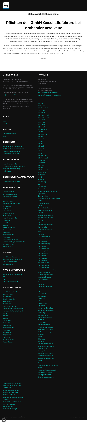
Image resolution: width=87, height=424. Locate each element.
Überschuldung (42, 352)
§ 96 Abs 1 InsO (43, 173)
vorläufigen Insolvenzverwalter (47, 373)
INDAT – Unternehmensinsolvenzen (14, 152)
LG (39, 295)
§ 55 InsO (41, 142)
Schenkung (41, 342)
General (40, 209)
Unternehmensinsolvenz (66, 42)
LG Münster (41, 302)
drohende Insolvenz (30, 37)
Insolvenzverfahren (12, 42)
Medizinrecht (7, 233)
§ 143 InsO (41, 126)
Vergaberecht (7, 338)
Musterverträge (7, 329)
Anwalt (40, 180)
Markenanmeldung (9, 231)
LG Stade (41, 304)
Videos (40, 371)
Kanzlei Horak (7, 324)
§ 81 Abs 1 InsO (43, 159)
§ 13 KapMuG (42, 116)
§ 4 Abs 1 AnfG (42, 137)
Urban (40, 364)
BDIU (4, 139)
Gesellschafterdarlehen (45, 211)
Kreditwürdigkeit (36, 42)
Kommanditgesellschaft (45, 278)
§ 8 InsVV (41, 154)
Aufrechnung (42, 185)
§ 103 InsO (41, 109)
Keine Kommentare (71, 45)
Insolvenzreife (77, 40)
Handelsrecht (7, 219)
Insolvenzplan (42, 259)
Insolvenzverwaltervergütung (47, 273)
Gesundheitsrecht (8, 305)
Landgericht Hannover (45, 290)
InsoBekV (41, 238)
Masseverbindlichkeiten (45, 311)
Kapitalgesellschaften (44, 276)
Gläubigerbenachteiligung (46, 221)
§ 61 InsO (41, 147)
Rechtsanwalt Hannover (10, 243)
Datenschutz (42, 190)
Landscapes (41, 292)
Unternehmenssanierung (45, 359)
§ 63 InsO (41, 149)
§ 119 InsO (41, 114)
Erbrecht (5, 212)
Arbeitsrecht (6, 124)
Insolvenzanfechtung (44, 240)
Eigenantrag (41, 37)
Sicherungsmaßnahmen (49, 42)
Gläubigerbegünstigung (53, 37)
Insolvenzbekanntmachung (11, 155)
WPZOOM (81, 420)
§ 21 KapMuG (42, 133)
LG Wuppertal (42, 307)
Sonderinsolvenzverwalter (46, 349)
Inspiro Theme (72, 420)
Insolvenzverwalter (24, 42)
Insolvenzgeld (46, 40)
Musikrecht (6, 236)
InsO (15, 40)
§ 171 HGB (41, 128)
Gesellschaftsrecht (8, 217)
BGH (39, 187)
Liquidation (41, 309)
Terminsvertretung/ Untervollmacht (14, 245)
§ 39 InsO (41, 135)
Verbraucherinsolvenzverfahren (48, 369)
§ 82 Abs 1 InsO (43, 161)
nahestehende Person (45, 321)
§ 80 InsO (41, 156)
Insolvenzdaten (42, 245)
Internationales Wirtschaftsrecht (13, 312)
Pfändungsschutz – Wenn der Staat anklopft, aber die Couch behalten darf (12, 389)
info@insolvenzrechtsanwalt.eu (12, 98)
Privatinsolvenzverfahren (45, 330)
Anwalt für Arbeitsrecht (10, 198)
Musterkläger (42, 316)
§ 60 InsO (41, 145)
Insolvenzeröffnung (35, 40)
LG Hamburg (42, 299)
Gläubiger (41, 216)
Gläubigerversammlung (45, 223)
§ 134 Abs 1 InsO (43, 121)
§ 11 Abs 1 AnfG (43, 111)
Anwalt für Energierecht (10, 200)
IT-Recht (5, 229)
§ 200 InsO (41, 130)
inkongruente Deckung (45, 233)
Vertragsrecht (7, 341)
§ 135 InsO (41, 123)
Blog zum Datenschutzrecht (11, 207)
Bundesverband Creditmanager (13, 150)
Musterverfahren (43, 319)
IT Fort (5, 280)
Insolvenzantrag (23, 40)
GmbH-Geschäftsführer (73, 37)
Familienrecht (7, 214)
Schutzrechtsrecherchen (10, 285)
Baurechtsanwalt (8, 205)
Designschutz (7, 209)
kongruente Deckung (44, 280)
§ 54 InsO (41, 140)
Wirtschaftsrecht (8, 250)
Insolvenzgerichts (57, 40)
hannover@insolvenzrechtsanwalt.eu (50, 98)
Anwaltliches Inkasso (9, 137)
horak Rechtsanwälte (15, 37)
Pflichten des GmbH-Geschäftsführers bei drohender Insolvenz (13, 401)
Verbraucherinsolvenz (45, 366)
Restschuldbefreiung (44, 335)
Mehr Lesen (45, 62)
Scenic (40, 340)
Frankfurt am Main (43, 207)
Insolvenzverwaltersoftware (11, 157)
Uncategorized (42, 354)
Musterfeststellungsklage (46, 314)
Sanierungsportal (8, 267)
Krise (39, 285)
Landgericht (41, 288)
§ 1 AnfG (40, 107)
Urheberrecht (7, 336)
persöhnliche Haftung (44, 328)
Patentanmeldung (8, 238)
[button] (4, 420)
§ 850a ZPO (41, 164)
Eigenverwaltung (43, 199)
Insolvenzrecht (67, 40)
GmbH (63, 37)
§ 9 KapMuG (42, 166)
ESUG (40, 204)
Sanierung (41, 338)
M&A (4, 283)
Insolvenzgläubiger (44, 254)
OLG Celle (41, 323)
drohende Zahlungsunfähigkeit (47, 195)
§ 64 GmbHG (42, 152)
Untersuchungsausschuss (46, 361)
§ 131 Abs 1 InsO (43, 118)
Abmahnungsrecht (8, 195)
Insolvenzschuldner (44, 266)
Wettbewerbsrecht (8, 248)
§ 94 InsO (41, 171)
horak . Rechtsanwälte (10, 167)
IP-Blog (5, 127)
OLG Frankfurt (42, 326)
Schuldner (41, 345)
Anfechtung (41, 178)
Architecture (41, 183)
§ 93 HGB (41, 168)
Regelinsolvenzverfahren (46, 333)
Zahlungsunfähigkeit (44, 45)
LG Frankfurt (42, 297)
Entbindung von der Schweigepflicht (49, 202)
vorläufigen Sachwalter (29, 45)
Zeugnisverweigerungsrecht (46, 380)
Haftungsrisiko (8, 40)
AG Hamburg (42, 176)
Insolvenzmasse (43, 257)
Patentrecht (6, 240)
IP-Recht (5, 226)
